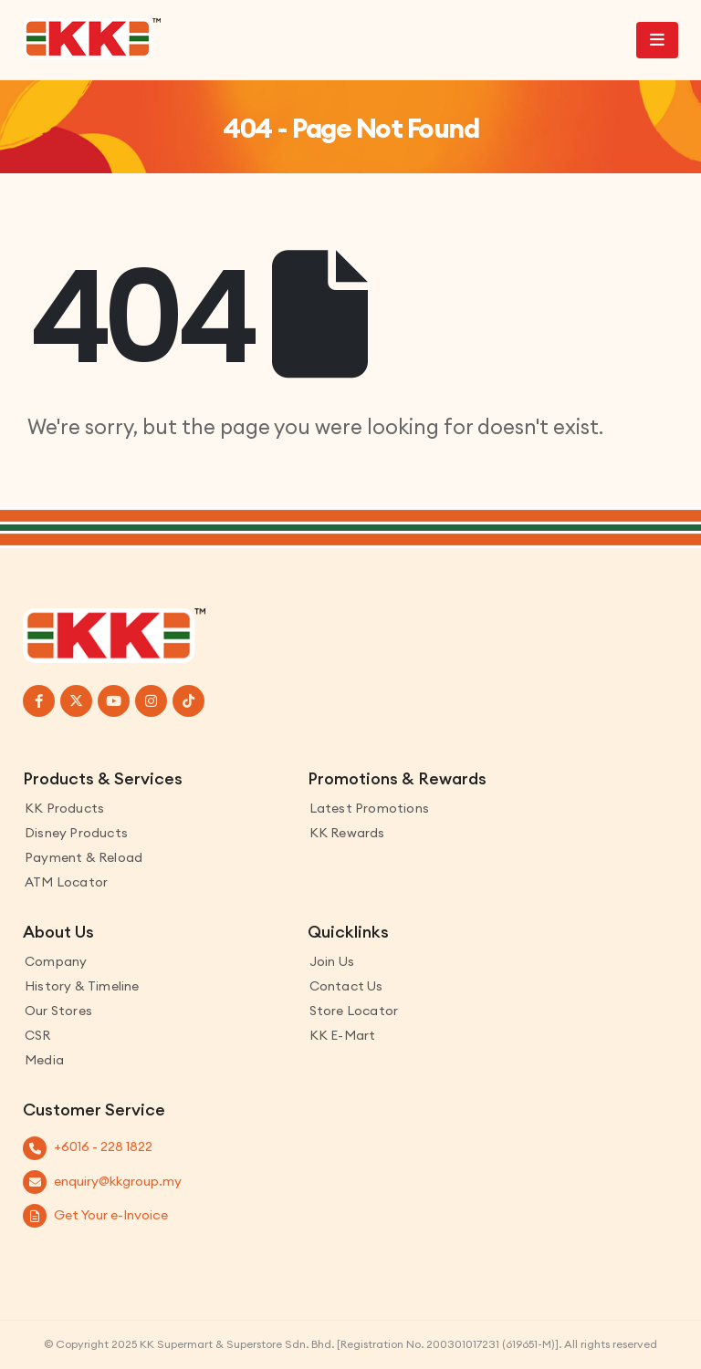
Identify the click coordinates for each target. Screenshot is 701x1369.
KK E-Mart (342, 1035)
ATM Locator (66, 882)
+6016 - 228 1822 (103, 1146)
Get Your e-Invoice (111, 1215)
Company (56, 961)
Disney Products (76, 833)
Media (44, 1060)
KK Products (64, 808)
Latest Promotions (369, 808)
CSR (38, 1035)
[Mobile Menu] (657, 40)
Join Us (331, 961)
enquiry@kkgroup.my (118, 1181)
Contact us (346, 986)
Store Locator (354, 1010)
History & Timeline (82, 986)
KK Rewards (347, 833)
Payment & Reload (83, 857)
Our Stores (58, 1010)
